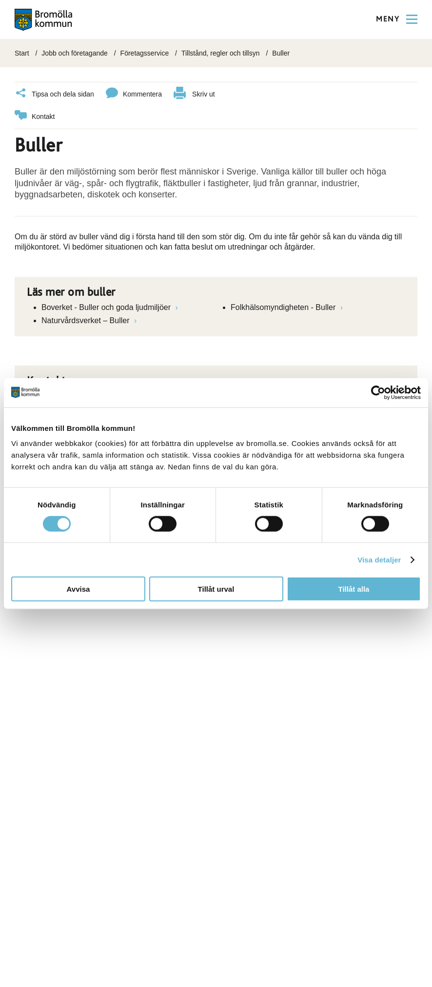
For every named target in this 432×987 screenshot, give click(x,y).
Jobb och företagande (74, 53)
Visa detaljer (379, 559)
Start (22, 53)
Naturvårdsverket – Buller (86, 320)
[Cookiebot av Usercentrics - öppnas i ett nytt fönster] (378, 392)
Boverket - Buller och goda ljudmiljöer (107, 307)
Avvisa (78, 589)
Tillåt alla (354, 589)
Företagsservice (144, 53)
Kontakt (35, 116)
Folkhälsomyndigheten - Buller (284, 307)
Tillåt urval (216, 589)
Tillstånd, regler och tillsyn (220, 53)
